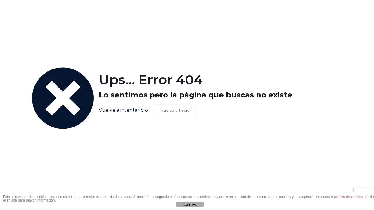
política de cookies (348, 197)
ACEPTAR (189, 204)
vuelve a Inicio (175, 110)
